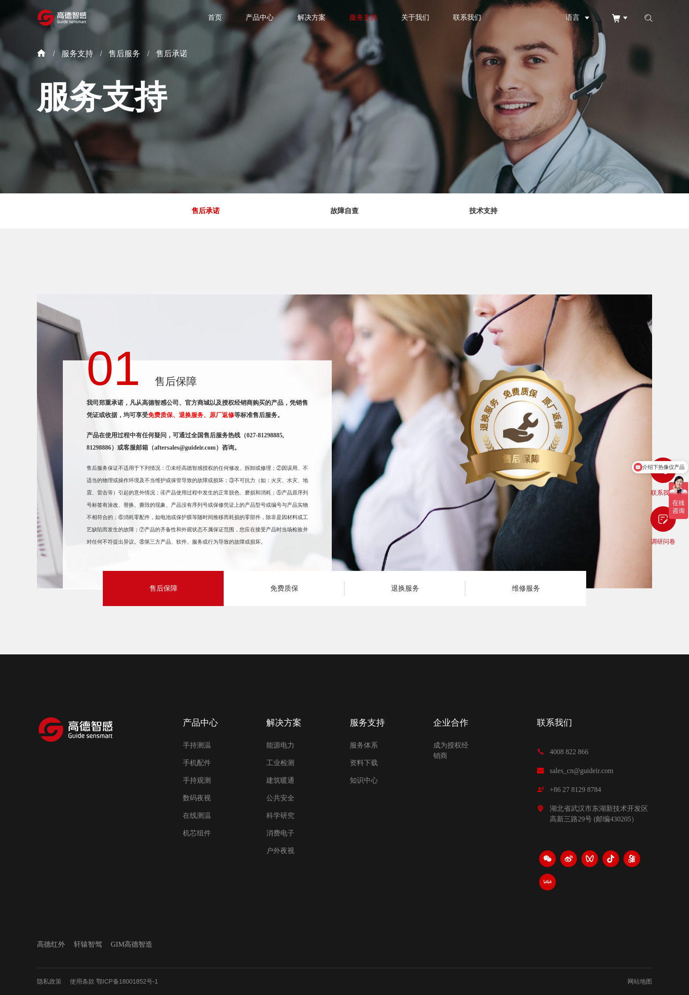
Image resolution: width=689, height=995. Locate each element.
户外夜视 (280, 850)
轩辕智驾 (88, 944)
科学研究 (280, 815)
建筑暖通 (280, 780)
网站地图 (639, 981)
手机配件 (197, 762)
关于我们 (415, 17)
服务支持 (363, 17)
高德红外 (51, 944)
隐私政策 (49, 981)
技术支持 (483, 210)
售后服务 (124, 53)
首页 (215, 17)
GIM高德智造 (131, 944)
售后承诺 (172, 53)
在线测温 (197, 815)
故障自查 (344, 210)
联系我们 (467, 17)
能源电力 (280, 745)
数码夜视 (197, 798)
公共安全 (280, 798)
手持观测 (197, 780)
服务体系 (364, 745)
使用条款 (82, 981)
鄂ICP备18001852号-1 (127, 981)
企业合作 (450, 722)
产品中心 (260, 17)
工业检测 (280, 762)
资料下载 (364, 762)
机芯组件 (197, 833)
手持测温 (197, 745)
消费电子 (280, 833)
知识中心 (364, 780)
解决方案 (311, 17)
